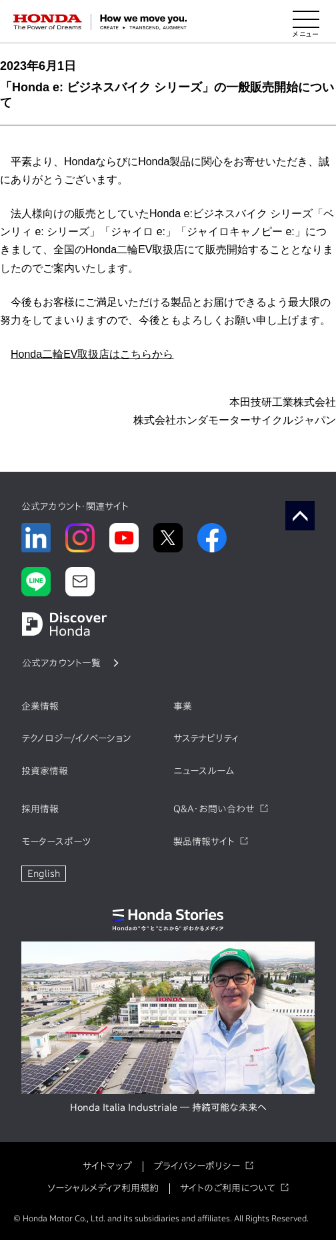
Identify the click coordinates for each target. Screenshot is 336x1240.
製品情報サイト (204, 841)
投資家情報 (44, 771)
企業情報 (40, 706)
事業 (182, 706)
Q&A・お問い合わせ (214, 809)
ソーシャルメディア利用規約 (103, 1188)
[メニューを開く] (306, 22)
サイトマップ (107, 1166)
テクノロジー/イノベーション (76, 738)
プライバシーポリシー (196, 1166)
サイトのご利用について (227, 1188)
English (43, 873)
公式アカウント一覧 (61, 663)
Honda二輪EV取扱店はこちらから (92, 354)
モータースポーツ (56, 841)
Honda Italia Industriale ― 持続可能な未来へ (168, 1107)
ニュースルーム (203, 771)
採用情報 (40, 809)
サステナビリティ (206, 738)
